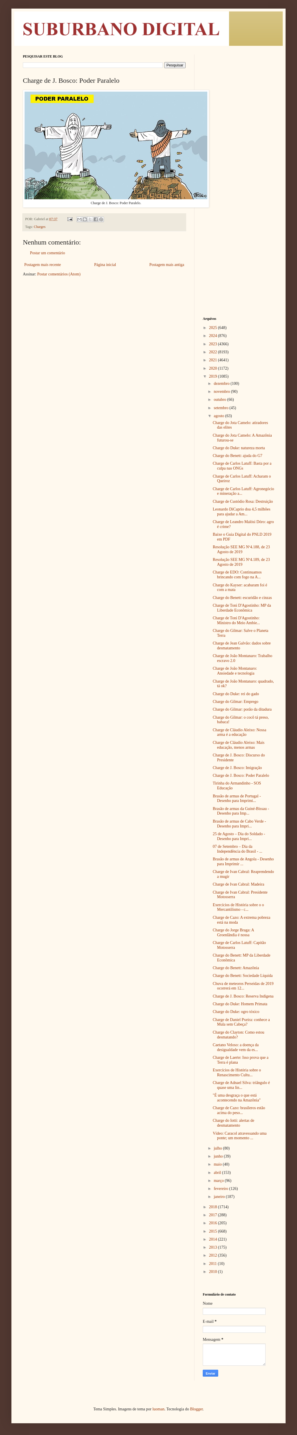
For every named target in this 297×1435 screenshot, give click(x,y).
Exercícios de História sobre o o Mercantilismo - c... (238, 907)
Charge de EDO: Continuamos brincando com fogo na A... (237, 574)
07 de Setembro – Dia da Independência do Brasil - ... (237, 848)
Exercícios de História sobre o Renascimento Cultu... (237, 1072)
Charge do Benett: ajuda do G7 (237, 456)
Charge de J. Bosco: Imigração (237, 768)
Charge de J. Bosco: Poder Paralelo (241, 775)
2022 (213, 352)
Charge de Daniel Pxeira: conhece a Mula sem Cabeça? (241, 1022)
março (219, 1180)
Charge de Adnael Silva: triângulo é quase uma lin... (241, 1085)
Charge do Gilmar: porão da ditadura (242, 709)
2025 (213, 328)
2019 (213, 376)
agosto (219, 416)
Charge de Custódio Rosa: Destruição (243, 501)
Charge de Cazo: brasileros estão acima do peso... (239, 1110)
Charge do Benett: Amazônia (236, 968)
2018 (213, 1207)
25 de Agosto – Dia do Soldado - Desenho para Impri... (239, 836)
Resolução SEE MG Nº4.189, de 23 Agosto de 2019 (241, 562)
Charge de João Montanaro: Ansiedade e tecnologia (235, 670)
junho (219, 1156)
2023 (213, 344)
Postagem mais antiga (166, 265)
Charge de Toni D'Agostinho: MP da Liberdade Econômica (242, 607)
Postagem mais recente (42, 265)
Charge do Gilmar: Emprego (235, 701)
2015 (213, 1231)
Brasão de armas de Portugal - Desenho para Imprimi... (237, 798)
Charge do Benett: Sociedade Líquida (243, 975)
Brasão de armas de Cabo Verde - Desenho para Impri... (239, 823)
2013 (213, 1247)
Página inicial (105, 265)
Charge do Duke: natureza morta (239, 448)
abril (218, 1172)
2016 (213, 1223)
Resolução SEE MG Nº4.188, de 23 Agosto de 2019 (241, 549)
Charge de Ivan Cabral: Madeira (238, 884)
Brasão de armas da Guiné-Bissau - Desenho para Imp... (241, 811)
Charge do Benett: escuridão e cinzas (242, 598)
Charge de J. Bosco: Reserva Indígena (243, 996)
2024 (213, 336)
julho (218, 1148)
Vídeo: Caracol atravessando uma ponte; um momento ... (240, 1135)
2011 (213, 1263)
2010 (213, 1272)
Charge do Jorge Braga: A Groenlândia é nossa (233, 932)
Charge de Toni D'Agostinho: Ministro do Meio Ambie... (236, 620)
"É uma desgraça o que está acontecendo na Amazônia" (237, 1097)
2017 (213, 1215)
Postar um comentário (47, 253)
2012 (213, 1255)
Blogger (196, 1409)
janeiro (220, 1196)
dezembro (222, 383)
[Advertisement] (238, 140)
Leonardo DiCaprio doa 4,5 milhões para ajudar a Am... (241, 511)
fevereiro (221, 1188)
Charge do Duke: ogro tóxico (236, 1012)
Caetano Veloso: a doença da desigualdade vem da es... (236, 1047)
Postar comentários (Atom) (59, 274)
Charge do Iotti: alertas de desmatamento (233, 1123)
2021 (213, 360)
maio (218, 1164)
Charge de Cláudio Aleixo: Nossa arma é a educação (239, 732)
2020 (213, 368)
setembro (221, 408)
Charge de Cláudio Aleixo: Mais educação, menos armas (238, 745)
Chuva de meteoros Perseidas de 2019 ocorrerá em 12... (243, 986)
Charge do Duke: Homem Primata (240, 1004)
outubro (220, 399)
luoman (158, 1409)
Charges (39, 227)
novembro (222, 391)
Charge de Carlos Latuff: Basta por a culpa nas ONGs (242, 465)
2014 (213, 1239)
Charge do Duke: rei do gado (236, 694)
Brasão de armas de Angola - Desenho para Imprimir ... (243, 861)
